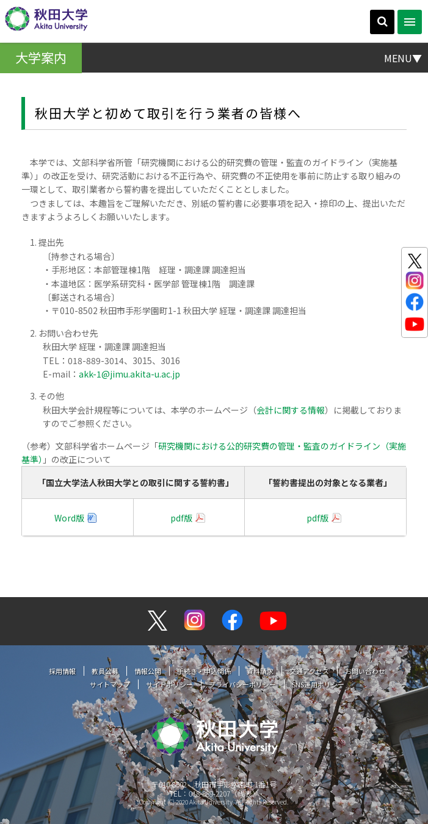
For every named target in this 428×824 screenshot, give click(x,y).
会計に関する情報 (290, 410)
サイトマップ (110, 684)
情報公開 (147, 671)
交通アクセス (309, 671)
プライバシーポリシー (242, 684)
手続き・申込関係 (204, 671)
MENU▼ (403, 57)
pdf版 (181, 518)
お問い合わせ (365, 671)
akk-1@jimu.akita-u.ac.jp (129, 374)
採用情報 (62, 671)
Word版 (69, 518)
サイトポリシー (169, 684)
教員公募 (105, 671)
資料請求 (260, 671)
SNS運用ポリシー (318, 684)
